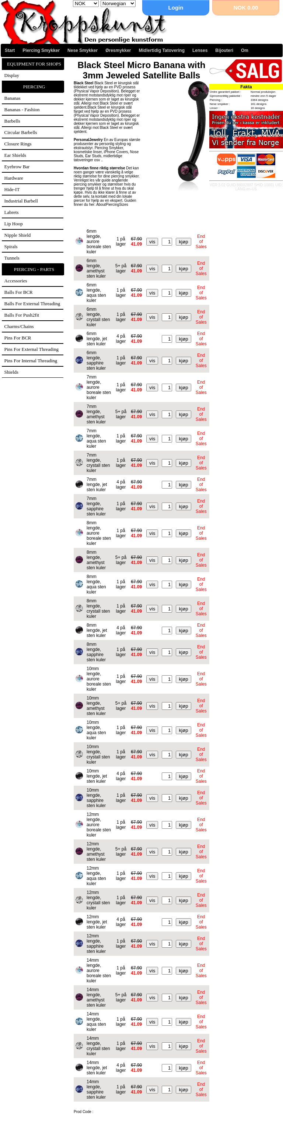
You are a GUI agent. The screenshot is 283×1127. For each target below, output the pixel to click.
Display (11, 75)
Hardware (13, 178)
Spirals (11, 246)
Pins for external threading (31, 349)
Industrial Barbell (21, 201)
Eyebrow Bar (17, 166)
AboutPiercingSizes (112, 204)
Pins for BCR (17, 338)
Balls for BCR (18, 292)
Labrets (11, 212)
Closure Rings (18, 144)
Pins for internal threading (30, 360)
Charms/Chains (19, 326)
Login (176, 7)
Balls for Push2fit (21, 315)
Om (244, 50)
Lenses (199, 50)
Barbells (12, 121)
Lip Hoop (13, 223)
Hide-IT (12, 189)
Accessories (15, 280)
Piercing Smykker (41, 50)
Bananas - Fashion (22, 109)
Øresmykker (118, 50)
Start (10, 50)
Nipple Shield (17, 235)
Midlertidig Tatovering (162, 50)
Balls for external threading (32, 303)
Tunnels (12, 258)
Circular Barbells (20, 132)
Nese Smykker (82, 50)
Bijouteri (224, 50)
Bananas (12, 98)
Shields (11, 372)
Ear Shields (15, 155)
